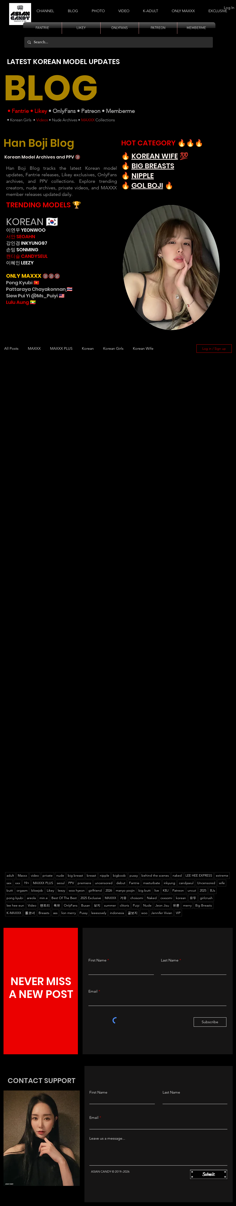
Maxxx (22, 875)
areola (31, 898)
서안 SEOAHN (20, 236)
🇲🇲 (32, 302)
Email (93, 991)
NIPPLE (142, 176)
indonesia (117, 913)
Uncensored (206, 883)
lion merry (68, 913)
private (48, 875)
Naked (152, 898)
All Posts (11, 348)
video (35, 875)
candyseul (186, 883)
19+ (26, 883)
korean (181, 898)
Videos (42, 120)
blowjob (37, 890)
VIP (178, 913)
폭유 (57, 905)
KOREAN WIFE (154, 156)
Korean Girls (20, 120)
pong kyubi (15, 898)
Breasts (44, 913)
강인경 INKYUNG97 (26, 243)
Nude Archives (64, 120)
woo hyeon (77, 890)
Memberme (120, 111)
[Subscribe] (210, 1022)
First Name (97, 960)
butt (10, 890)
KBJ (166, 890)
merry (187, 905)
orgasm (22, 890)
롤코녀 (30, 913)
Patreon (90, 111)
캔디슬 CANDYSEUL (27, 256)
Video (32, 905)
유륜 (176, 905)
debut (120, 883)
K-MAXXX (14, 913)
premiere (84, 883)
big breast (75, 875)
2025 (203, 890)
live (156, 890)
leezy (61, 890)
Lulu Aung (17, 302)
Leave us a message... (107, 1138)
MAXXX (87, 120)
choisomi (136, 898)
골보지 (133, 913)
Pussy (83, 913)
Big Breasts (203, 905)
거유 (123, 898)
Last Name (169, 960)
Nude (147, 905)
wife (222, 883)
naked (177, 875)
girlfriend (95, 890)
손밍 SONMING (22, 249)
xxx (17, 883)
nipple (104, 875)
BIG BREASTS (152, 166)
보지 (97, 905)
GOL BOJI (147, 186)
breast (91, 875)
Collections (104, 120)
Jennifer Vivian (161, 913)
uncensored (104, 883)
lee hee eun (15, 905)
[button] (150, 9)
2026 (108, 890)
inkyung (169, 883)
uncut (192, 890)
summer (110, 905)
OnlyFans (64, 111)
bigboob (119, 875)
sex (9, 883)
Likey (40, 111)
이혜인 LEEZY (20, 262)
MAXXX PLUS (61, 348)
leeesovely (98, 913)
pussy (134, 875)
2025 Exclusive (90, 898)
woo (144, 913)
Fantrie (20, 111)
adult (10, 875)
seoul (61, 883)
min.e (44, 898)
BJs (212, 890)
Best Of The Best (64, 898)
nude (60, 875)
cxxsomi (166, 898)
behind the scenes (155, 875)
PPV (71, 883)
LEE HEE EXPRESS (198, 875)
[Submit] (208, 1174)
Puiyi (136, 905)
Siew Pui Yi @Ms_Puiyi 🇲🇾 (35, 295)
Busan (85, 905)
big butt (144, 890)
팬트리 (45, 905)
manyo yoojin (125, 890)
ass (55, 913)
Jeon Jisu (162, 905)
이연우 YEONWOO (26, 230)
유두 (193, 898)
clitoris (124, 905)
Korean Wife (143, 348)
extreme (222, 875)
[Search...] (118, 42)
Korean (88, 348)
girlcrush (206, 898)
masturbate (151, 883)
